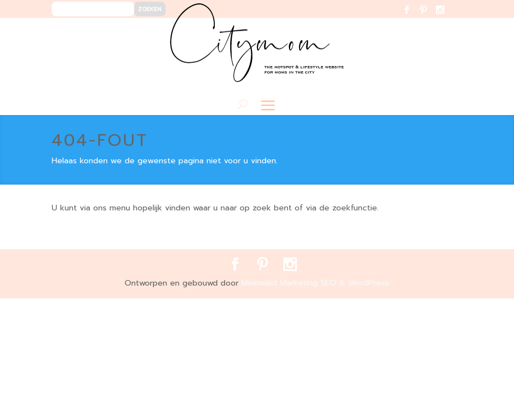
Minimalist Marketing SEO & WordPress (315, 283)
